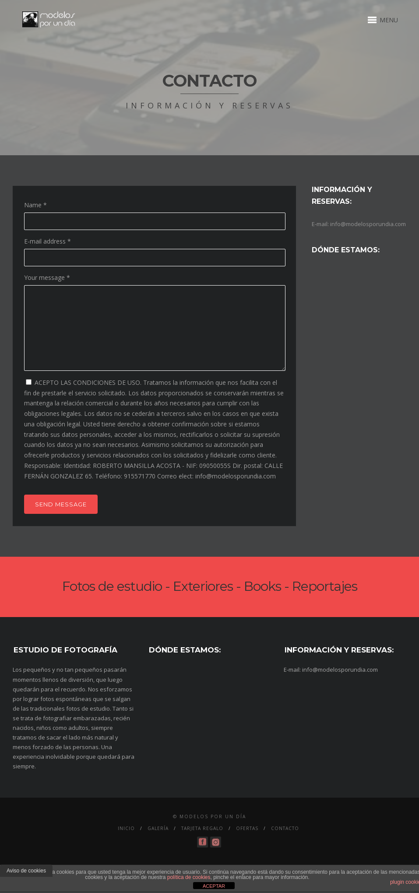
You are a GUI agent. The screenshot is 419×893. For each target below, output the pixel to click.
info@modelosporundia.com (368, 224)
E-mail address (47, 241)
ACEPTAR (214, 886)
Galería (158, 828)
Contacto (285, 828)
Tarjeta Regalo (202, 828)
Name (35, 205)
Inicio (126, 828)
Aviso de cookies (26, 871)
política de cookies (189, 877)
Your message (47, 277)
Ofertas (247, 828)
